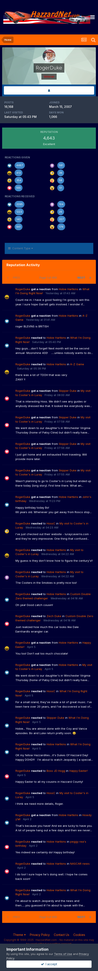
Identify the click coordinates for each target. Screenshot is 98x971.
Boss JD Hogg (56, 770)
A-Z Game (77, 364)
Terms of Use (63, 954)
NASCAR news (80, 863)
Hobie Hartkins (68, 289)
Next (81, 277)
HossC (51, 523)
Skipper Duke (68, 390)
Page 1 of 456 (48, 277)
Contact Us (61, 935)
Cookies (79, 935)
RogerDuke (22, 289)
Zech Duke (54, 616)
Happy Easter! (78, 770)
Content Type (20, 248)
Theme (19, 935)
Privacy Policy (40, 935)
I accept (49, 964)
